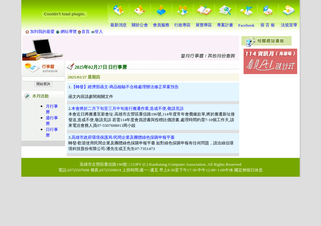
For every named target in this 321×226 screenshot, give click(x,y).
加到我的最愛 (42, 31)
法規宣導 (289, 23)
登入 (99, 31)
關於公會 (139, 23)
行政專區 (182, 23)
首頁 (86, 31)
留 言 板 (267, 23)
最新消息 (118, 23)
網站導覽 (69, 31)
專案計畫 (225, 23)
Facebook (246, 23)
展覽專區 (203, 23)
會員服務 (161, 23)
